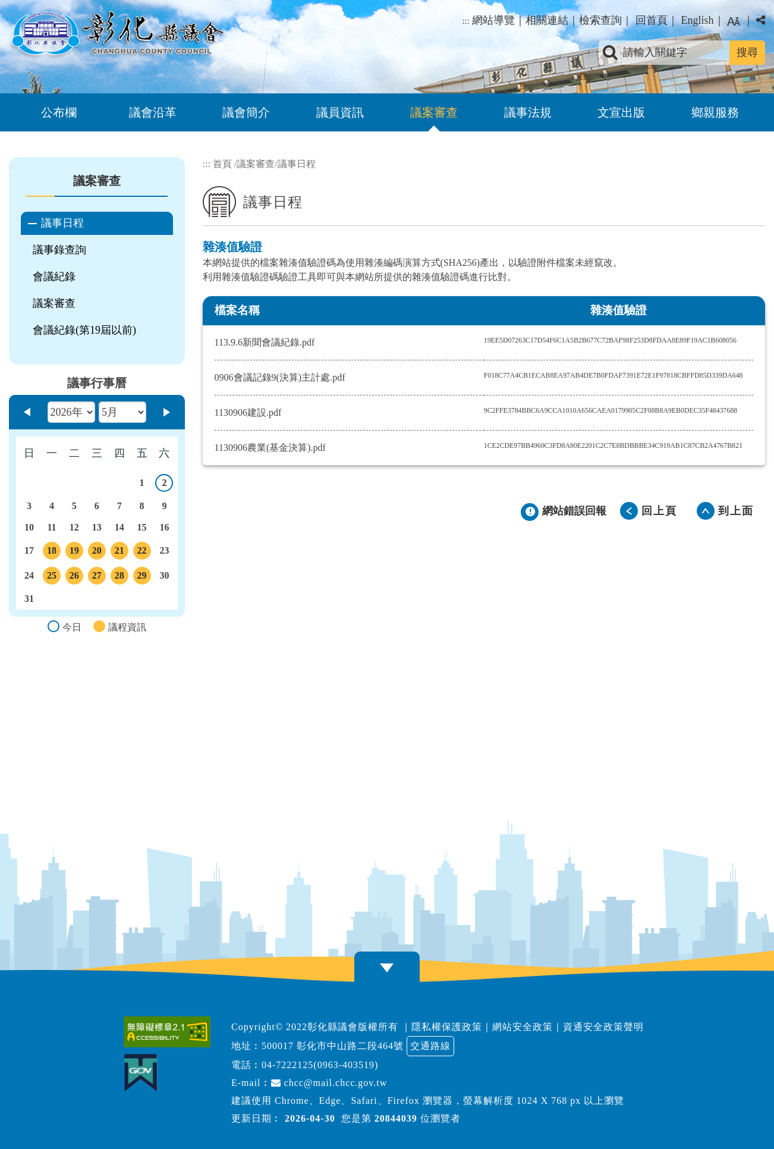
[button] (387, 968)
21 (119, 552)
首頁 (222, 164)
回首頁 (651, 20)
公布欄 (59, 112)
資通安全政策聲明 (603, 1027)
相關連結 (547, 20)
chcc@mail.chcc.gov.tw (329, 1083)
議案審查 (434, 112)
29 (142, 577)
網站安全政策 (522, 1027)
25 (52, 577)
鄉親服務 (715, 112)
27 (97, 577)
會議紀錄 (54, 276)
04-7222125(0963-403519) (320, 1065)
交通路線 (430, 1046)
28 (119, 577)
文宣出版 (621, 112)
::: (466, 21)
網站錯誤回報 (574, 511)
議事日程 (62, 223)
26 (74, 577)
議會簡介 (246, 112)
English (697, 20)
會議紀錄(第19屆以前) (84, 330)
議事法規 (528, 112)
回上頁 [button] (659, 511)
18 (52, 552)
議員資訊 (340, 112)
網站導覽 (493, 20)
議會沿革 (153, 112)
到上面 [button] (736, 511)
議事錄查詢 (59, 250)
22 (142, 552)
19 (74, 552)
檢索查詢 (600, 20)
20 (97, 552)
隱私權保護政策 (446, 1027)
